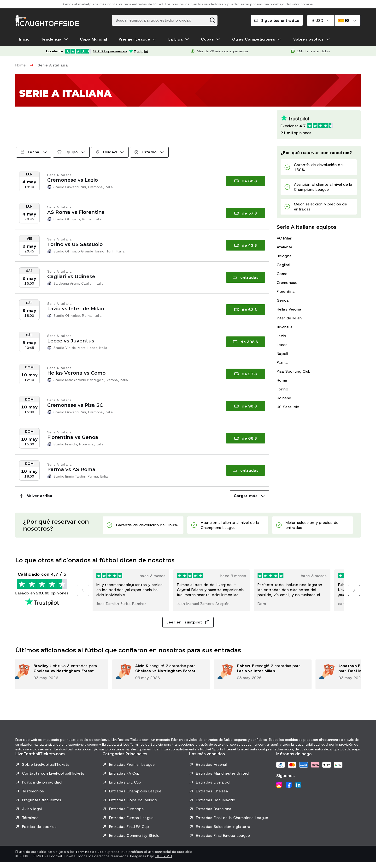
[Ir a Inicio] (47, 20)
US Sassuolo (288, 406)
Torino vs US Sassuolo (75, 244)
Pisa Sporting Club (294, 371)
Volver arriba (35, 495)
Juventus (285, 326)
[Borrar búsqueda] (213, 20)
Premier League (134, 39)
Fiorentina (286, 291)
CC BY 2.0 (163, 856)
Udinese (284, 398)
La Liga (175, 39)
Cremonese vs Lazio (72, 180)
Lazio (281, 335)
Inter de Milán (289, 318)
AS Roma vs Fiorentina (76, 212)
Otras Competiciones (253, 39)
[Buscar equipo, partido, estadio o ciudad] (164, 20)
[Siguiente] (354, 590)
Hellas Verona (289, 309)
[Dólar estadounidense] (320, 20)
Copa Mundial (93, 39)
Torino (282, 389)
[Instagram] (279, 785)
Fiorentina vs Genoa (72, 437)
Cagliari (283, 264)
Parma (282, 362)
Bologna (284, 255)
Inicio (24, 39)
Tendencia (51, 39)
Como (282, 273)
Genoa (283, 300)
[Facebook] (289, 785)
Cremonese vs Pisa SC (75, 405)
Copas (207, 39)
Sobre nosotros (308, 39)
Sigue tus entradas (276, 20)
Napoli (282, 353)
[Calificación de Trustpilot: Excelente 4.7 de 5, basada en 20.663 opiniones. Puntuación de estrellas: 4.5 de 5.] (97, 51)
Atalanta (285, 247)
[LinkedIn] (298, 785)
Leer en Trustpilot (188, 622)
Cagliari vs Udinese (71, 276)
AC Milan (285, 238)
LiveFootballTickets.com (130, 739)
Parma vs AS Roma (71, 469)
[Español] (347, 20)
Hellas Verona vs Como (76, 373)
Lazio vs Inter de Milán (75, 308)
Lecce (282, 344)
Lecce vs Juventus (70, 341)
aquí (274, 744)
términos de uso (90, 852)
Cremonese (287, 282)
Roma (282, 380)
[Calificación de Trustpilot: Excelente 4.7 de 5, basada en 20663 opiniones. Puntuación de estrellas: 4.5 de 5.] (319, 124)
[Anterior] (83, 590)
